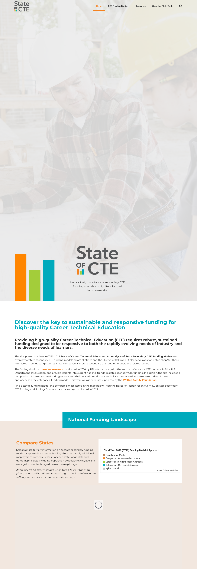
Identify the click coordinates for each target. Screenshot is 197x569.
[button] (181, 6)
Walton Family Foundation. (140, 380)
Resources (141, 6)
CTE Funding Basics (119, 6)
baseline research (52, 369)
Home (99, 6)
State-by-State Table (162, 6)
